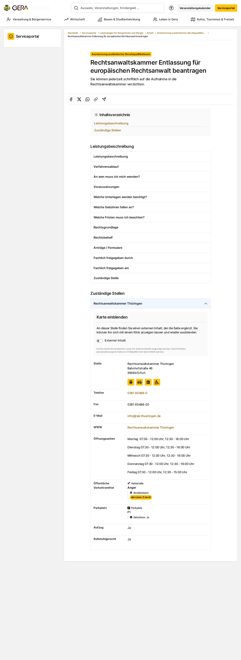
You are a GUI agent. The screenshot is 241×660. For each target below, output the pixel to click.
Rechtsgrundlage (106, 227)
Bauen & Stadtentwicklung (119, 19)
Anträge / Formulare (108, 248)
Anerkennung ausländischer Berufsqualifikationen (181, 32)
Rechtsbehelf (103, 237)
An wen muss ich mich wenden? (117, 176)
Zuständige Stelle (106, 278)
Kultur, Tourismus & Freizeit (212, 19)
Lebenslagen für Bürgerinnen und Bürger (121, 32)
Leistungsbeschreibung (111, 123)
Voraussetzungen (106, 187)
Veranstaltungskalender (195, 8)
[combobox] (117, 8)
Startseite (73, 32)
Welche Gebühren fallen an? (114, 207)
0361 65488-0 (137, 393)
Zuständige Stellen (107, 130)
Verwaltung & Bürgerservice (29, 19)
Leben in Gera (165, 19)
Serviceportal (226, 8)
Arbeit (150, 32)
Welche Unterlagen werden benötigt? (120, 197)
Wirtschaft (74, 19)
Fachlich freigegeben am (111, 268)
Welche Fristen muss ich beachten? (119, 217)
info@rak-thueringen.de (144, 416)
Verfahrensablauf (106, 166)
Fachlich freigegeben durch (113, 258)
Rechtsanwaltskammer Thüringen (118, 303)
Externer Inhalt (115, 340)
